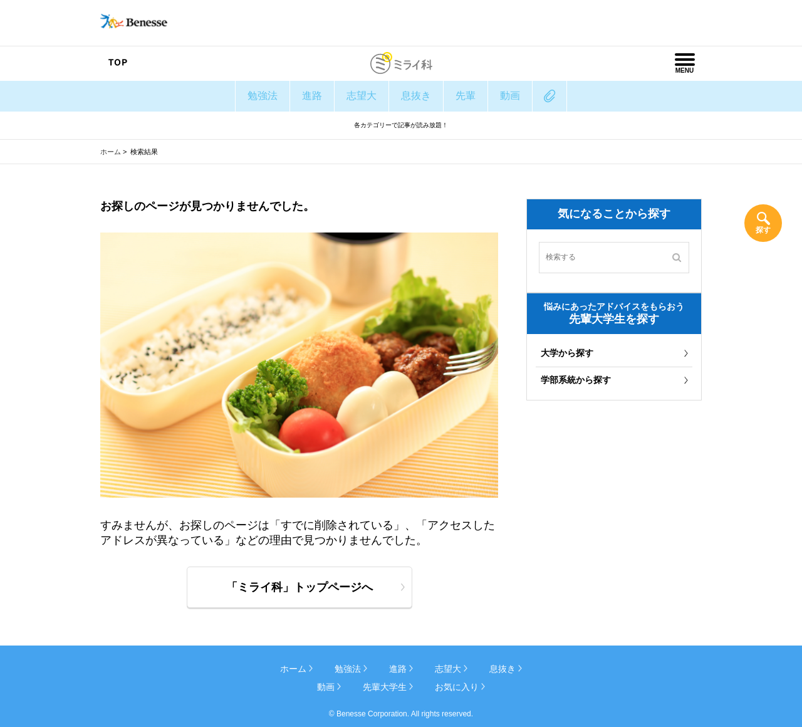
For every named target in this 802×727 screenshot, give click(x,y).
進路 (312, 95)
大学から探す (567, 353)
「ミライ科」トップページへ (299, 587)
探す (763, 230)
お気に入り (457, 687)
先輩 (466, 95)
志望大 (361, 95)
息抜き (416, 95)
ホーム (110, 151)
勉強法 (262, 95)
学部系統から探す (576, 380)
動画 (510, 95)
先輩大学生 (385, 687)
